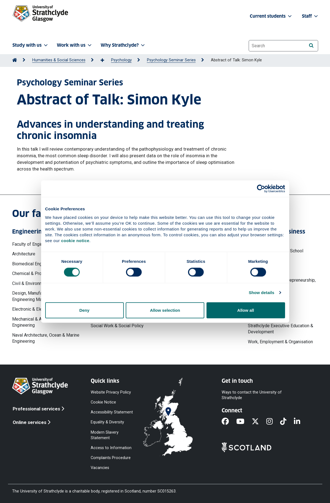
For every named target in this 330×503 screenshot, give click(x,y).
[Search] (311, 45)
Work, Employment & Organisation (280, 341)
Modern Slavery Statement (105, 435)
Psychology (121, 60)
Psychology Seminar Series (171, 60)
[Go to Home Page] (14, 60)
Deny (84, 310)
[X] (259, 422)
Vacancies (100, 467)
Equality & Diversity (107, 422)
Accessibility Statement (112, 412)
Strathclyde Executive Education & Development (280, 328)
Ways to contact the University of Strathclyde (252, 395)
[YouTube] (244, 422)
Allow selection (165, 310)
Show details (261, 292)
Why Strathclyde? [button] (123, 45)
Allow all (245, 310)
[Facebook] (229, 422)
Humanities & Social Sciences (58, 60)
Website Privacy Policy (111, 392)
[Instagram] (273, 422)
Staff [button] (310, 16)
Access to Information (111, 448)
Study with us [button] (30, 45)
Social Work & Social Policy (117, 325)
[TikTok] (287, 422)
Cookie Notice (103, 402)
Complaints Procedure (111, 457)
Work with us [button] (75, 45)
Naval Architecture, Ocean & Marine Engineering (45, 338)
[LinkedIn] (301, 422)
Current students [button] (271, 16)
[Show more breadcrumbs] (105, 60)
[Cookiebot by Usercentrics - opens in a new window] (261, 189)
